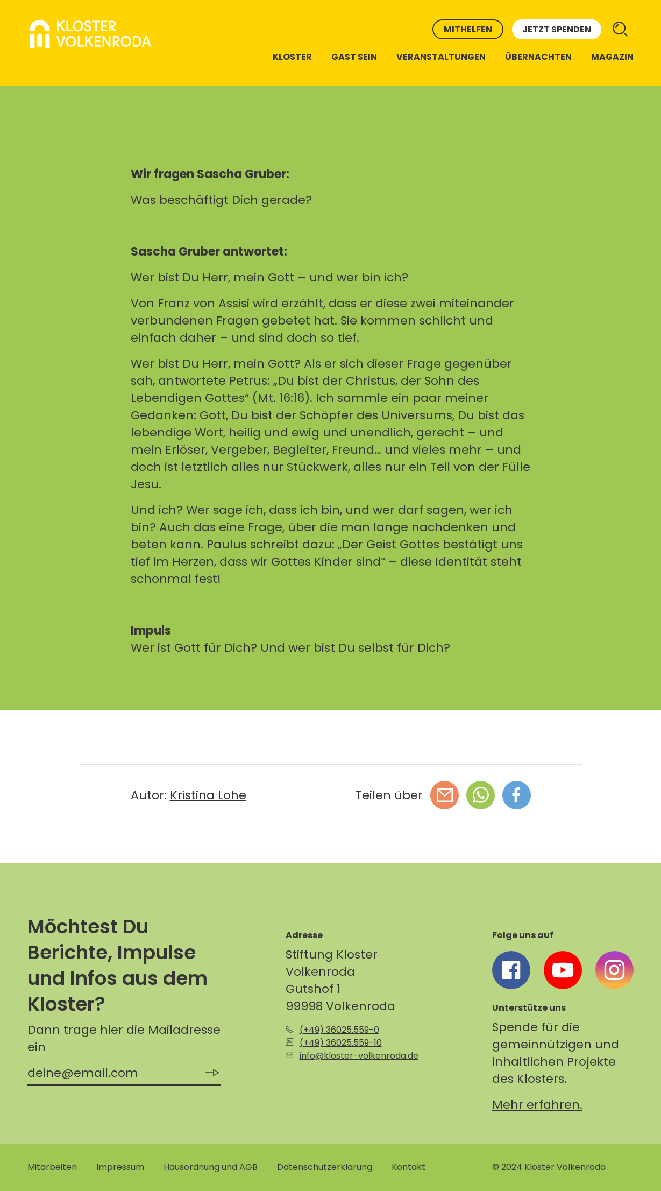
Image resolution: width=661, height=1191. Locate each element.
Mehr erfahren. (537, 1104)
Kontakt (408, 1167)
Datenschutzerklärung (324, 1167)
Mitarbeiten (52, 1167)
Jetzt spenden (556, 29)
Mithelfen (468, 29)
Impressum (120, 1167)
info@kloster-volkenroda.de (359, 1055)
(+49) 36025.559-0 (339, 1030)
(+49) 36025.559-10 (341, 1043)
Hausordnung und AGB (211, 1167)
